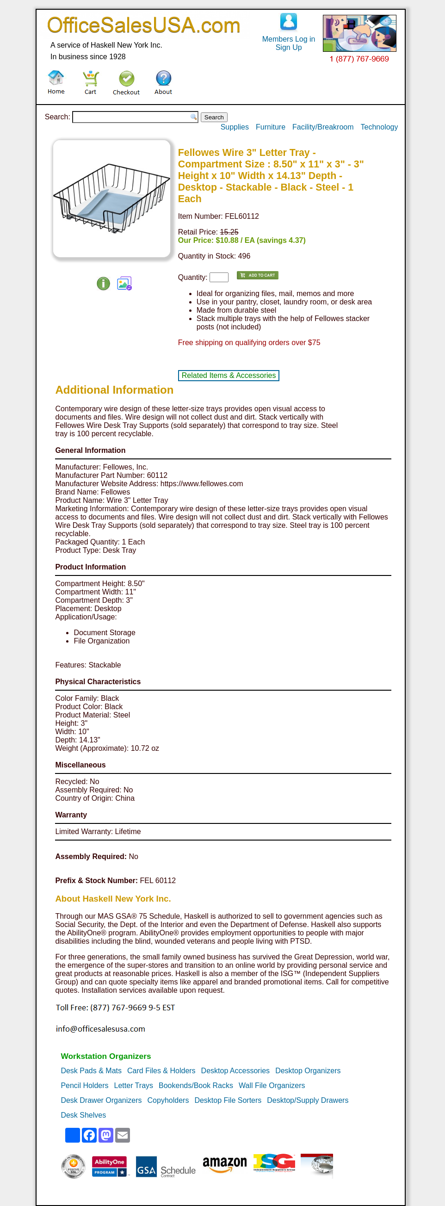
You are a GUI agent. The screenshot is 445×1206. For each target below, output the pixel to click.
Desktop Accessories (235, 1071)
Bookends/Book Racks (196, 1085)
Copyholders (168, 1100)
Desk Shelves (83, 1115)
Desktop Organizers (307, 1071)
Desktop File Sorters (227, 1100)
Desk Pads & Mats (91, 1071)
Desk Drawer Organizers (101, 1100)
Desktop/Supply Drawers (307, 1100)
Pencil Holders (84, 1085)
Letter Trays (133, 1085)
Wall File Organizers (272, 1085)
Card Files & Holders (161, 1071)
